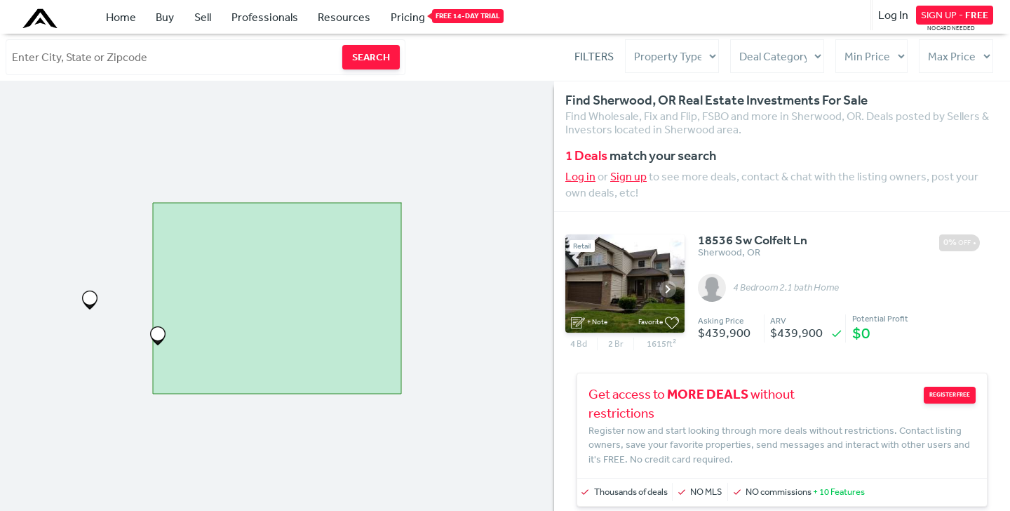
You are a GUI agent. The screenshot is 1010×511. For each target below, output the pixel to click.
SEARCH (371, 57)
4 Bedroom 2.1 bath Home (786, 287)
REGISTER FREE (949, 394)
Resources (344, 17)
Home (121, 17)
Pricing (408, 16)
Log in (580, 176)
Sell (202, 17)
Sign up (628, 176)
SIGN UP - (954, 14)
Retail (582, 246)
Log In (893, 15)
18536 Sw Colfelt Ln (752, 240)
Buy (165, 17)
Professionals (264, 17)
